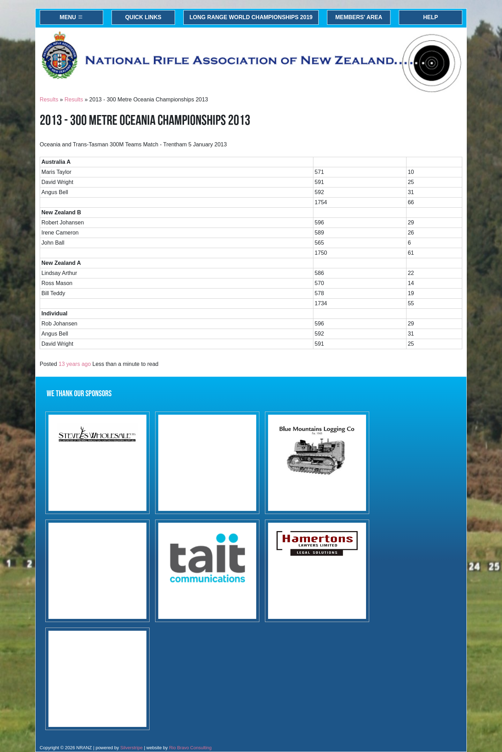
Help (430, 17)
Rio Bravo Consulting (190, 747)
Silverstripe (131, 747)
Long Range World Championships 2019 (251, 17)
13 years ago (75, 364)
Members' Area (358, 17)
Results (49, 99)
